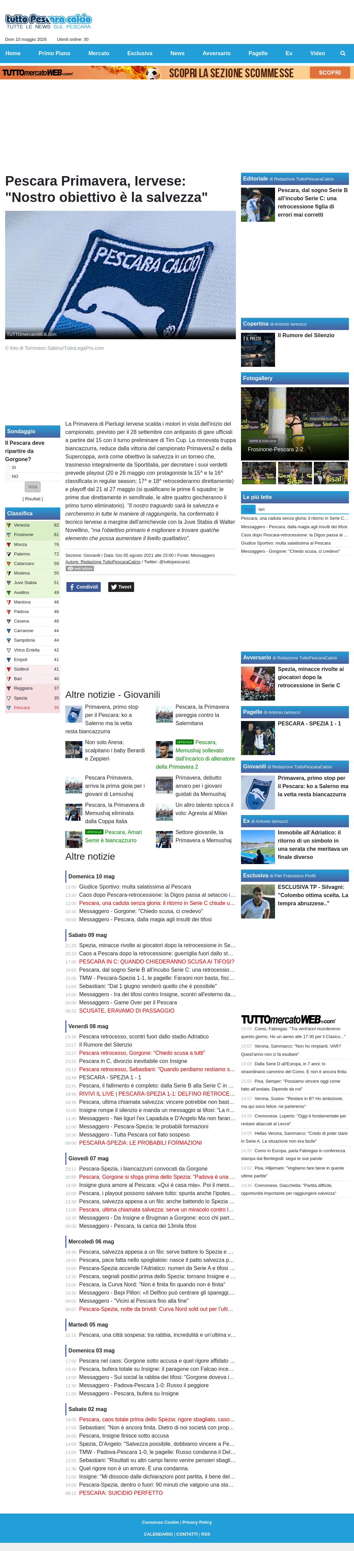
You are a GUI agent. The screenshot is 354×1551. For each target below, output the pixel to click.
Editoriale (255, 179)
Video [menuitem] (317, 53)
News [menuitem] (178, 53)
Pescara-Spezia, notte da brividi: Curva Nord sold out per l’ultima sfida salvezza (175, 1309)
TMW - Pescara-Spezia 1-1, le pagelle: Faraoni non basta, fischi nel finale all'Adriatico (182, 978)
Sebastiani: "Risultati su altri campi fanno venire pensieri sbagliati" (158, 1460)
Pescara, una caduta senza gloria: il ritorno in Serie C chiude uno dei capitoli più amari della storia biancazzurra (213, 903)
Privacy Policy (197, 1522)
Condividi (83, 587)
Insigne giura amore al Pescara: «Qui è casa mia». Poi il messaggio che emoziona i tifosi (186, 1185)
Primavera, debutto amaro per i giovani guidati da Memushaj (201, 786)
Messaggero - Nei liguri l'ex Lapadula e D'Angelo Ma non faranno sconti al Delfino (177, 1118)
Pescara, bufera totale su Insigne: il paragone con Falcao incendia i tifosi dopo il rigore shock (191, 1369)
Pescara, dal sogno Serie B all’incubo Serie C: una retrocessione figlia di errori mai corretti (188, 970)
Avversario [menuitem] (216, 53)
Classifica (20, 513)
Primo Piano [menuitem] (54, 53)
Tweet (121, 587)
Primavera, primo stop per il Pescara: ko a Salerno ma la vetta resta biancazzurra (313, 786)
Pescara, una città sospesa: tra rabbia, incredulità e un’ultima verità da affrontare (176, 1335)
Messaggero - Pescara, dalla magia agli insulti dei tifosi (145, 919)
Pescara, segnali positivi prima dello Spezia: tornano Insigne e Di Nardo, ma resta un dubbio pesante (201, 1276)
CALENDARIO (158, 1534)
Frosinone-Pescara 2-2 (275, 449)
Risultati (33, 498)
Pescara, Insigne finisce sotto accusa (124, 1436)
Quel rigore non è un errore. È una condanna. (134, 1468)
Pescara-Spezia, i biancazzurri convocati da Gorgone (143, 1169)
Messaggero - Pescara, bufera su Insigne (129, 1393)
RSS (205, 1534)
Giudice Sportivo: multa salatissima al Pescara (135, 887)
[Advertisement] (151, 641)
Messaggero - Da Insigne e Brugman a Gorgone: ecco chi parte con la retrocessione (181, 1218)
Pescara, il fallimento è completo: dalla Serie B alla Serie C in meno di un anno (174, 1085)
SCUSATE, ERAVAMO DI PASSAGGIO (127, 1011)
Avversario (257, 657)
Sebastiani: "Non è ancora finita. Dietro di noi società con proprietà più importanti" (177, 1427)
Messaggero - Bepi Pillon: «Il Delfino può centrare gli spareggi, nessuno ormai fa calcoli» (186, 1293)
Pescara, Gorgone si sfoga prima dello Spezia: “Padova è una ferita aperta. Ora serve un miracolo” (198, 1177)
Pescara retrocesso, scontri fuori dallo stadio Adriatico (144, 1036)
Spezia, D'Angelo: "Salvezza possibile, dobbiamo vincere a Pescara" (162, 1444)
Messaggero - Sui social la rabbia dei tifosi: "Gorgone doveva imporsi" (163, 1377)
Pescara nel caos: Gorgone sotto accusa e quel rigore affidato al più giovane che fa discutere (191, 1361)
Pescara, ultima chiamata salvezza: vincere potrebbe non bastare (158, 1102)
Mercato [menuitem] (98, 53)
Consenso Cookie (160, 1522)
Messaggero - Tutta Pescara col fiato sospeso (134, 1135)
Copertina (256, 324)
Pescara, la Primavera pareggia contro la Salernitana (202, 715)
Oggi (248, 509)
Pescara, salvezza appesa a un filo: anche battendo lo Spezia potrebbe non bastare (180, 1201)
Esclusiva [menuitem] (139, 53)
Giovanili (91, 555)
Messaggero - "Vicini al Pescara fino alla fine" (134, 1301)
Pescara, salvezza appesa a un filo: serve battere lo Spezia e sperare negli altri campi (182, 1252)
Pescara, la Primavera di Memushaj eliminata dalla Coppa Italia (114, 813)
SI (14, 467)
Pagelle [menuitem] (258, 53)
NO (15, 476)
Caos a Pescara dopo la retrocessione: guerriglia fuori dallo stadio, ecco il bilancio (178, 953)
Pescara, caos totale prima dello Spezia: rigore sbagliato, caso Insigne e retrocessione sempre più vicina (205, 1419)
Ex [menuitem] (289, 53)
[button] (33, 487)
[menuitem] (343, 53)
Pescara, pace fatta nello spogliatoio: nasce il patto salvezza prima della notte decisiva (183, 1260)
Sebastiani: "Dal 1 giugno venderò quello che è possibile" (148, 986)
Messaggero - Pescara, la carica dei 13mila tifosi (137, 1226)
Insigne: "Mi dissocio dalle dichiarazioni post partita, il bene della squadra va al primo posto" (189, 1476)
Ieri (261, 509)
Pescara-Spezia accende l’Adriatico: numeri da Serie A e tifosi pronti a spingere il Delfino (186, 1268)
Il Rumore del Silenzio (105, 1045)
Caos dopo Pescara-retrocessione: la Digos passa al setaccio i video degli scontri (177, 895)
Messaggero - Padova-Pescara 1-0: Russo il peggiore (144, 1385)
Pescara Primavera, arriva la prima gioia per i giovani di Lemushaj (115, 786)
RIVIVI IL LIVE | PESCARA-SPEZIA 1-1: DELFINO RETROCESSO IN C (166, 1094)
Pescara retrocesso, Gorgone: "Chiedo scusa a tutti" (142, 1053)
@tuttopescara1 (174, 561)
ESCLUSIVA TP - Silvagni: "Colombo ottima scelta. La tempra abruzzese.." (313, 895)
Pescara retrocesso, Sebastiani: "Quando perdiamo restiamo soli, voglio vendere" (177, 1069)
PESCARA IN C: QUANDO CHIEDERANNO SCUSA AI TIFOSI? (157, 962)
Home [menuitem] (12, 53)
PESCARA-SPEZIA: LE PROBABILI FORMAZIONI (140, 1143)
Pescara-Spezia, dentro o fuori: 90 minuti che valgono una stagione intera (168, 1485)
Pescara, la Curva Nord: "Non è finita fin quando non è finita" (152, 1284)
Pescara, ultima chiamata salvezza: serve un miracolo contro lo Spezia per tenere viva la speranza (198, 1209)
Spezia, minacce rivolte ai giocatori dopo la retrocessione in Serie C (160, 945)
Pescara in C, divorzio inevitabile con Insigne (133, 1061)
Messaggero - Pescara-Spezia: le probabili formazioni (144, 1126)
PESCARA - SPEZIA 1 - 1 (110, 1077)
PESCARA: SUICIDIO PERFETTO (121, 1493)
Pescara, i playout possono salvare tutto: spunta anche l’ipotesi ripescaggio (170, 1193)
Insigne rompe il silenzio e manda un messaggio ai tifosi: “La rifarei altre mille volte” (179, 1110)
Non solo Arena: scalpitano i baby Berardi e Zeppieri (115, 750)
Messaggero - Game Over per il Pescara (128, 1002)
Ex (246, 821)
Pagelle (252, 712)
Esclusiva (255, 875)
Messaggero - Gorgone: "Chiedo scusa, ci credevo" (141, 911)
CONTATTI (187, 1534)
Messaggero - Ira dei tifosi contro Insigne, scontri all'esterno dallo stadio (165, 994)
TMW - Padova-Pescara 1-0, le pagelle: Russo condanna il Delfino (159, 1452)
